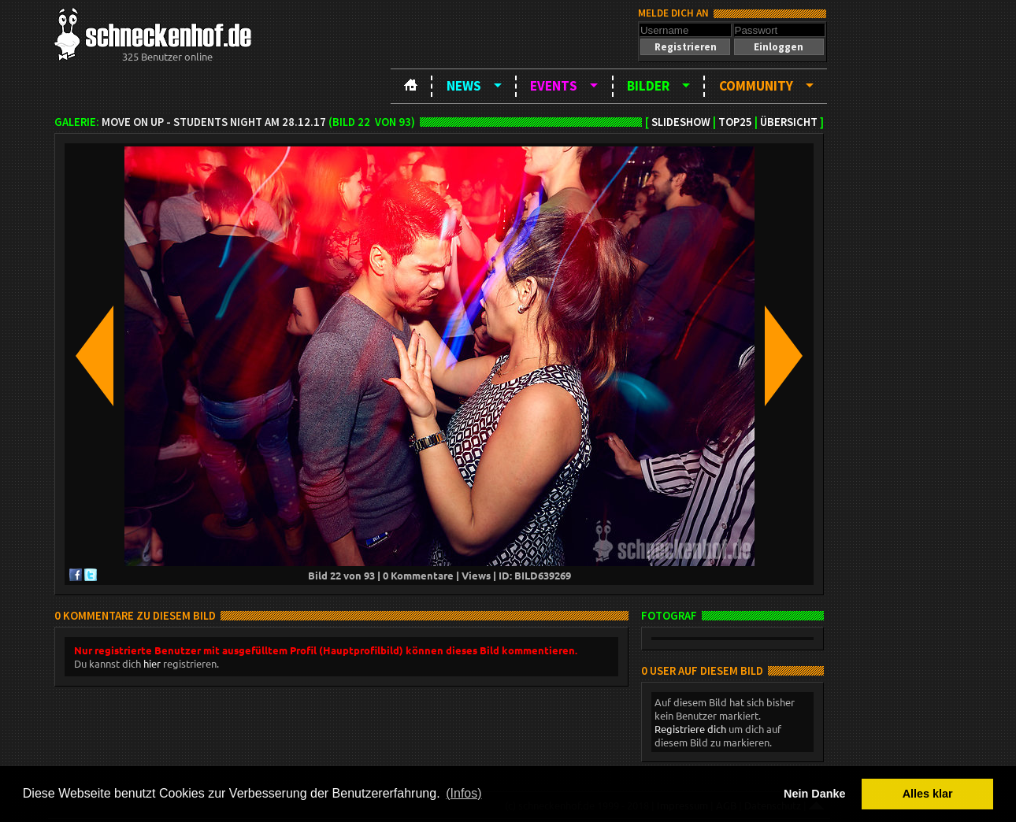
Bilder (648, 85)
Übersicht (789, 122)
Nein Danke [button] (814, 793)
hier (152, 663)
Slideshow (680, 122)
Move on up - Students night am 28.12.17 (214, 122)
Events (553, 85)
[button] (685, 47)
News (464, 85)
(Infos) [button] (463, 793)
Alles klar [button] (928, 793)
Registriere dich (690, 728)
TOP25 (735, 122)
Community (756, 85)
